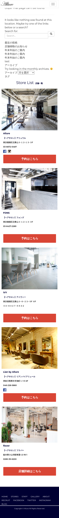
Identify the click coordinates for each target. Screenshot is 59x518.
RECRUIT (6, 500)
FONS (6, 212)
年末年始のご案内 (15, 50)
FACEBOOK (18, 500)
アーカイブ (11, 72)
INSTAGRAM (45, 500)
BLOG (4, 504)
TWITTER (31, 500)
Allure (6, 133)
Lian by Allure (11, 372)
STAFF (25, 496)
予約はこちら (29, 159)
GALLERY (35, 496)
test (7, 61)
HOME (5, 496)
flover (6, 445)
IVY (5, 292)
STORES (14, 496)
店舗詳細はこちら (29, 471)
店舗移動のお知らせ (16, 46)
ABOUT (46, 496)
